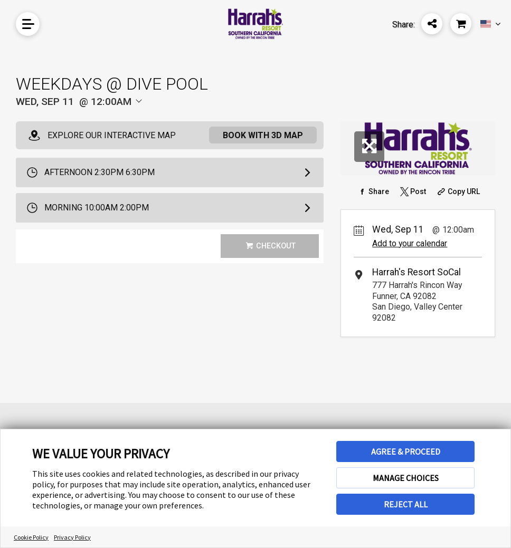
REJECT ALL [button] (406, 504)
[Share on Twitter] (412, 191)
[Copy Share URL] (457, 191)
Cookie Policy (31, 537)
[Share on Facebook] (373, 191)
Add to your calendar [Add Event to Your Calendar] (409, 243)
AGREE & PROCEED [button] (405, 451)
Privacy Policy (72, 537)
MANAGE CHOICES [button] (406, 478)
